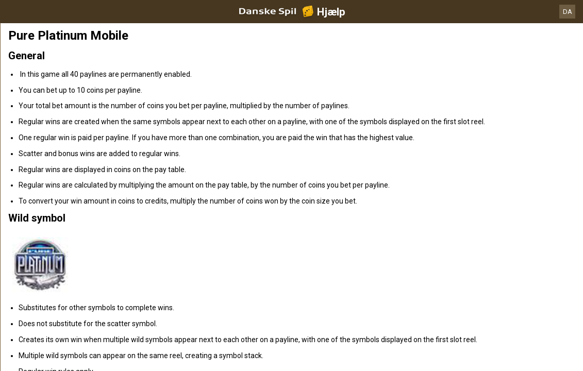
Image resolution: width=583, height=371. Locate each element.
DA (567, 11)
